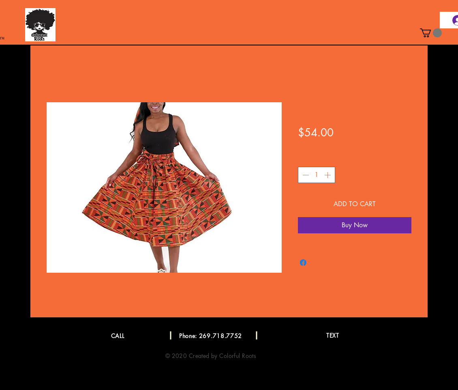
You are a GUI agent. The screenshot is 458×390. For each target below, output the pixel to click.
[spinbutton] (316, 175)
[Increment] (328, 175)
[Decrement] (304, 175)
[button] (431, 32)
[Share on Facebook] (303, 262)
